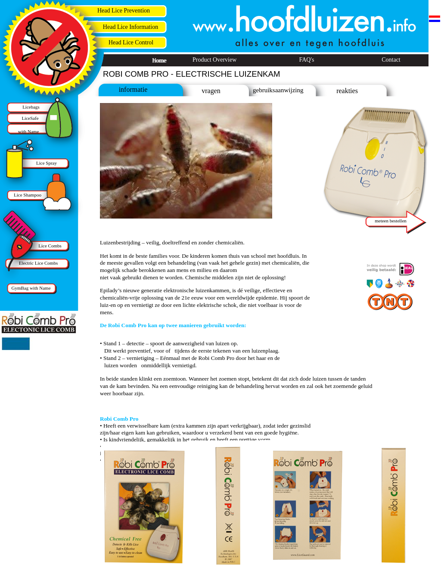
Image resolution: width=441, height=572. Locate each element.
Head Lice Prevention (123, 10)
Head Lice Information (130, 27)
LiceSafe (30, 118)
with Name (28, 131)
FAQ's (306, 59)
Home (159, 60)
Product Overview (214, 59)
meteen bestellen (391, 220)
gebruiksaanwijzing (278, 90)
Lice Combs (49, 245)
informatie (133, 89)
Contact (391, 59)
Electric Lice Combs (38, 263)
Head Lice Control (131, 42)
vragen (211, 90)
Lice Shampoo (27, 194)
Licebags (31, 106)
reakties (347, 90)
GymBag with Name (30, 288)
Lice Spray (46, 163)
